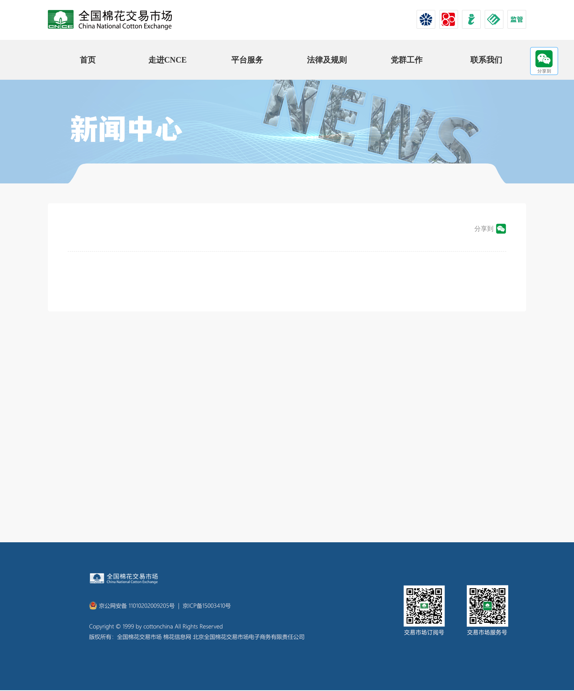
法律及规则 (327, 59)
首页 (88, 59)
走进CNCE (167, 59)
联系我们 (486, 59)
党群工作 (407, 59)
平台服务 (247, 59)
